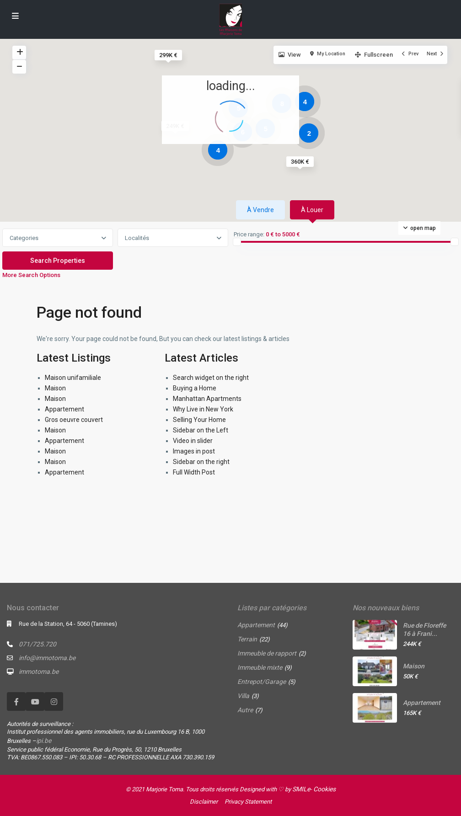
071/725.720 (37, 644)
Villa (243, 695)
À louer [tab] (312, 209)
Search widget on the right (211, 377)
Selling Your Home (199, 419)
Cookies (324, 789)
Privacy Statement (248, 801)
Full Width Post (194, 472)
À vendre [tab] (260, 209)
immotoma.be (39, 671)
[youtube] (35, 701)
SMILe (301, 789)
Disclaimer (204, 801)
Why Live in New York (203, 409)
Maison (55, 388)
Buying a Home (194, 388)
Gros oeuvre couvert (74, 419)
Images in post (194, 451)
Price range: (249, 234)
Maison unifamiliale (73, 377)
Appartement (64, 409)
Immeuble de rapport (266, 653)
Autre (245, 710)
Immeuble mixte (259, 667)
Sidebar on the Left (200, 430)
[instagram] (53, 701)
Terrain (247, 639)
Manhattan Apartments (207, 398)
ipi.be (43, 740)
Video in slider (193, 440)
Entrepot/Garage (261, 681)
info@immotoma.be (47, 657)
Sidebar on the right (201, 461)
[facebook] (16, 701)
